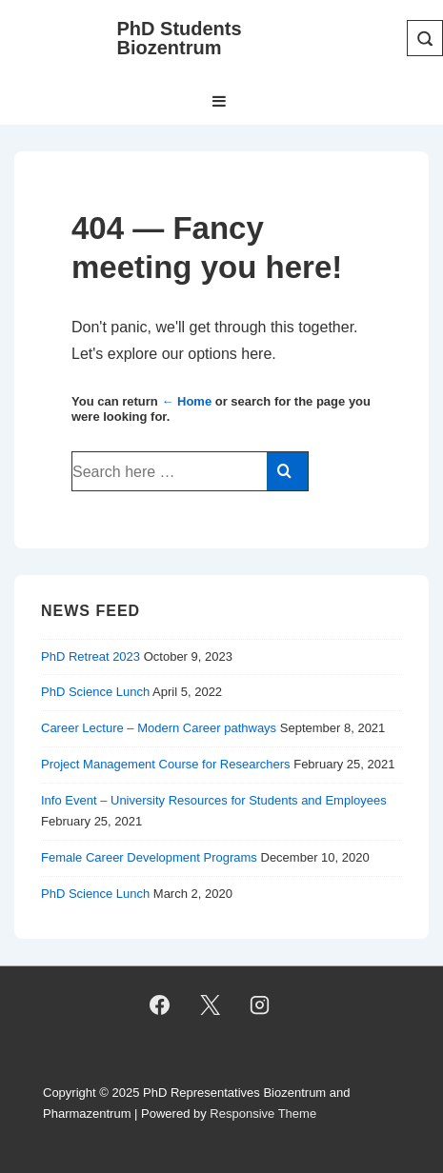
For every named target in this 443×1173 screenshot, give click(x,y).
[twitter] (209, 1005)
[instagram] (260, 1005)
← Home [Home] (186, 401)
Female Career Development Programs (149, 857)
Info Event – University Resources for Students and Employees (214, 800)
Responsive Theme (263, 1113)
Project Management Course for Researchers (166, 764)
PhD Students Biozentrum (179, 38)
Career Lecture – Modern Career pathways (158, 728)
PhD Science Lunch (95, 692)
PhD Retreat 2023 (90, 656)
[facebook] (159, 1005)
